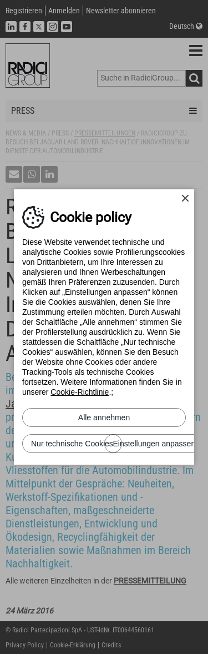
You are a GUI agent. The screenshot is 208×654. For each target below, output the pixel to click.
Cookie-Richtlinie (79, 392)
